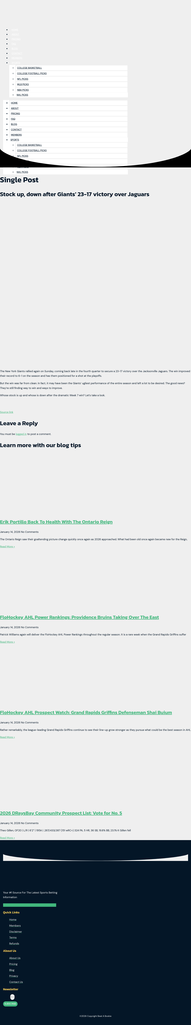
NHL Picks (22, 94)
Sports (16, 62)
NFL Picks (22, 79)
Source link (6, 412)
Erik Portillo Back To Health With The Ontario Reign (56, 521)
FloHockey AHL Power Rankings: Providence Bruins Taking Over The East (79, 617)
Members (16, 134)
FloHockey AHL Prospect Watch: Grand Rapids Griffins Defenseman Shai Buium (86, 712)
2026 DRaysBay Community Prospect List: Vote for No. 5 (61, 812)
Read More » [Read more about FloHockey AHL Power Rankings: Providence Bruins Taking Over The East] (7, 642)
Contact (16, 129)
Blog (14, 124)
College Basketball (29, 67)
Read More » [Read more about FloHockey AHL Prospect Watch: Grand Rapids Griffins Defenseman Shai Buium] (7, 737)
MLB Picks (23, 84)
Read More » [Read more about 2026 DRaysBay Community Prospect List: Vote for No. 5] (7, 837)
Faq (13, 119)
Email (6, 997)
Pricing (15, 113)
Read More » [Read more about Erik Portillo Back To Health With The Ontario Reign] (7, 546)
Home (14, 102)
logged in (21, 434)
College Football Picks (32, 73)
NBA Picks (23, 90)
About (15, 108)
